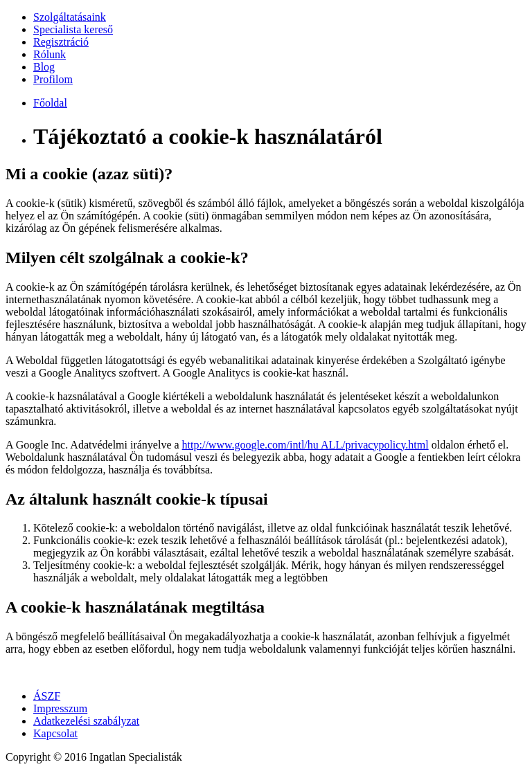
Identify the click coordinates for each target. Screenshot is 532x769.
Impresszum (60, 708)
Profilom (53, 79)
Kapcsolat (55, 733)
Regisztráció (61, 42)
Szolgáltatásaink (69, 17)
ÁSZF (46, 696)
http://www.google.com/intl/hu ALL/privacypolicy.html (305, 445)
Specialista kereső (73, 29)
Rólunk (49, 54)
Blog (44, 67)
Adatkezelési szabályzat (86, 721)
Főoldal (50, 103)
